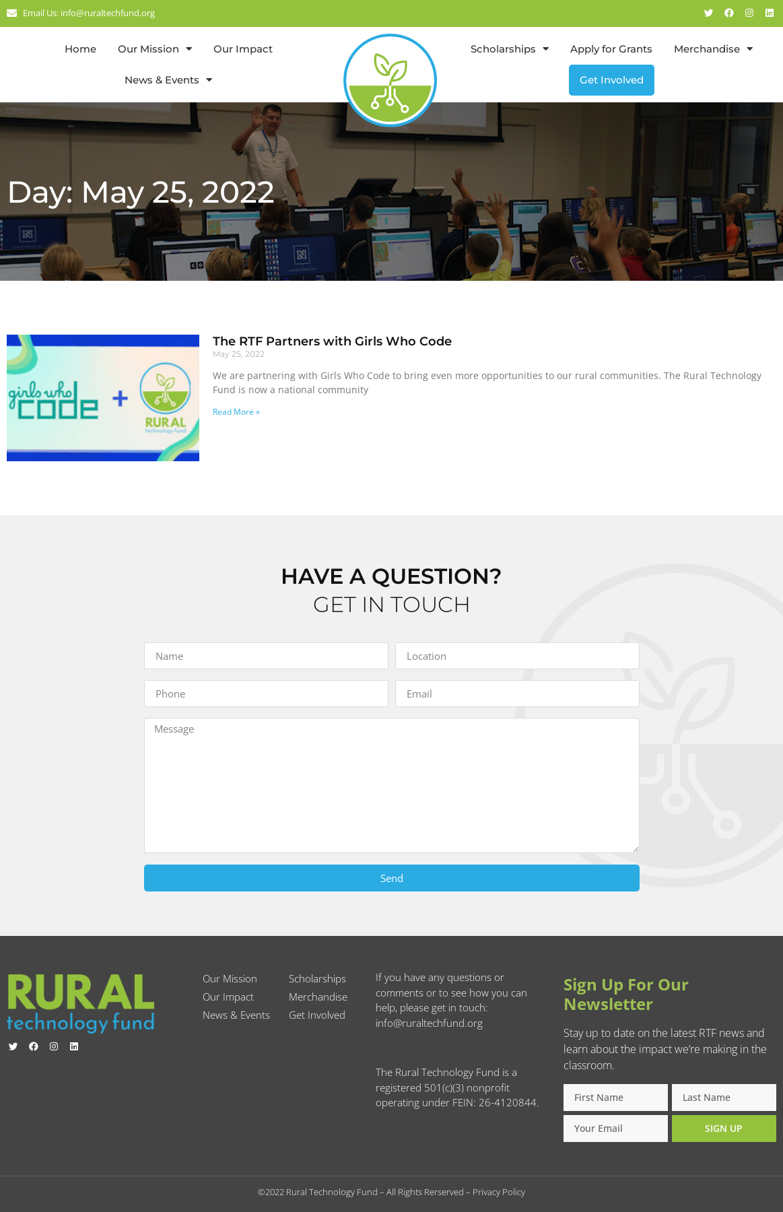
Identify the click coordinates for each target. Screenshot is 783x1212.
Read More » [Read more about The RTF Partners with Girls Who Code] (236, 411)
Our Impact (243, 48)
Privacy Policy (499, 1192)
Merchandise (713, 49)
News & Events (168, 80)
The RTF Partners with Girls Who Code (332, 341)
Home (80, 48)
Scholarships (510, 49)
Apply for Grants (611, 48)
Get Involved (612, 79)
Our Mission (155, 49)
